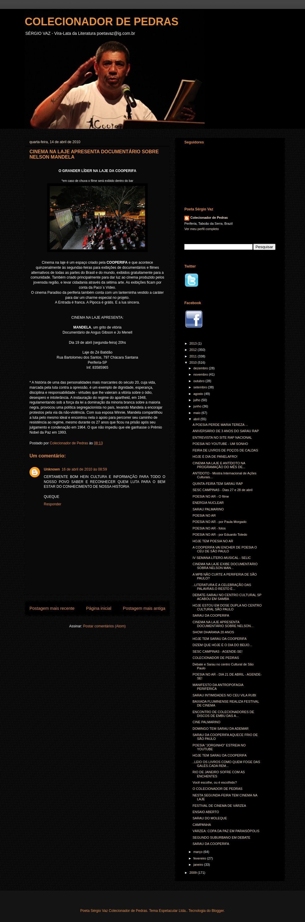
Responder (52, 504)
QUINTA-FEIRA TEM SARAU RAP (217, 483)
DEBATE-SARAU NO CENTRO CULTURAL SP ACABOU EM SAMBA (226, 597)
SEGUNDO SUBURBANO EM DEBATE (221, 837)
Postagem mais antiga (144, 608)
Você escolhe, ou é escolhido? (214, 782)
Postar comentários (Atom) (104, 626)
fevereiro (200, 858)
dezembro (201, 368)
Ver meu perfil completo (201, 229)
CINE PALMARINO (206, 722)
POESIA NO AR (204, 515)
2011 (193, 356)
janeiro (198, 864)
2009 (193, 872)
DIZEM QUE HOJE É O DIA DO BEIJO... (222, 645)
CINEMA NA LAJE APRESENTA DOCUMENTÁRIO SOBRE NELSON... (222, 624)
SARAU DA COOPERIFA (210, 615)
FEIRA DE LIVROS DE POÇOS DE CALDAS (225, 450)
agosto (198, 394)
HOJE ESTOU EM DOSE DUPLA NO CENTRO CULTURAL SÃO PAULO (227, 607)
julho (197, 400)
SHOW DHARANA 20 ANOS (213, 632)
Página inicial (98, 608)
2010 (193, 362)
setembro (200, 387)
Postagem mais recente (51, 608)
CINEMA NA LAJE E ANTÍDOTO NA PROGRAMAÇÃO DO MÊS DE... (218, 465)
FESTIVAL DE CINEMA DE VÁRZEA (219, 805)
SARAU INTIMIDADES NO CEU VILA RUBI (224, 695)
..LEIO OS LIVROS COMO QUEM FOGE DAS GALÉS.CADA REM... (226, 764)
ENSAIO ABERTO (205, 812)
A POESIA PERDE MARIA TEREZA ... (220, 424)
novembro (201, 374)
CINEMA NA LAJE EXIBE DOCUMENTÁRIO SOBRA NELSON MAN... (224, 566)
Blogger (217, 911)
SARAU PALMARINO (208, 509)
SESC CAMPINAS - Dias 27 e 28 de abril (222, 490)
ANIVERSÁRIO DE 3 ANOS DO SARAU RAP (225, 431)
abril (196, 419)
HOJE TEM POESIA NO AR (212, 541)
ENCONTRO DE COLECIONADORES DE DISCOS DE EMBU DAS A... (223, 714)
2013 (193, 343)
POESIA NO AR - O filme (210, 496)
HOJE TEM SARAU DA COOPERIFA (219, 638)
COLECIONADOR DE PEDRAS (101, 21)
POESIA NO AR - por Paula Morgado (219, 521)
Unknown (52, 469)
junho (197, 406)
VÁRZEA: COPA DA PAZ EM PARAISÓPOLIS (225, 831)
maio (197, 413)
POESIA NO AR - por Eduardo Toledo (219, 534)
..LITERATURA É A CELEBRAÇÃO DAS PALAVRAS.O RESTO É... (221, 586)
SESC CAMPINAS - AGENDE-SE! (217, 651)
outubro (199, 381)
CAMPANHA (201, 824)
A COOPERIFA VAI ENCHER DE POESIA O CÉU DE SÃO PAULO (224, 549)
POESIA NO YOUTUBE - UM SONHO (220, 444)
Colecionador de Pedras (209, 217)
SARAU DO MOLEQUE (209, 818)
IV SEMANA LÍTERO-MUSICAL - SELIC (221, 558)
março (198, 852)
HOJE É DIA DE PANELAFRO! (214, 456)
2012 (193, 349)
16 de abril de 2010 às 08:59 (84, 469)
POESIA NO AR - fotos (208, 528)
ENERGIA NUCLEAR (208, 502)
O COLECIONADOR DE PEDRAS (217, 788)
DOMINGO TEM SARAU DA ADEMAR (220, 728)
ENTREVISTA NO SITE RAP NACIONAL (222, 437)
